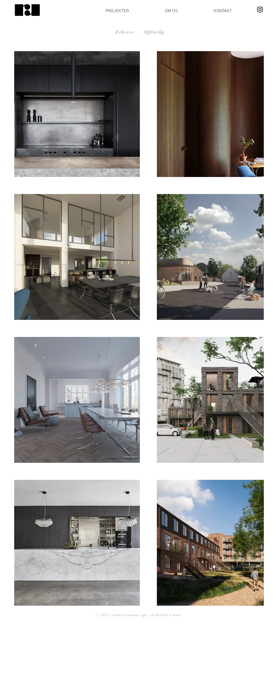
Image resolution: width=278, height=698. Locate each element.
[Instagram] (260, 9)
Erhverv (124, 32)
